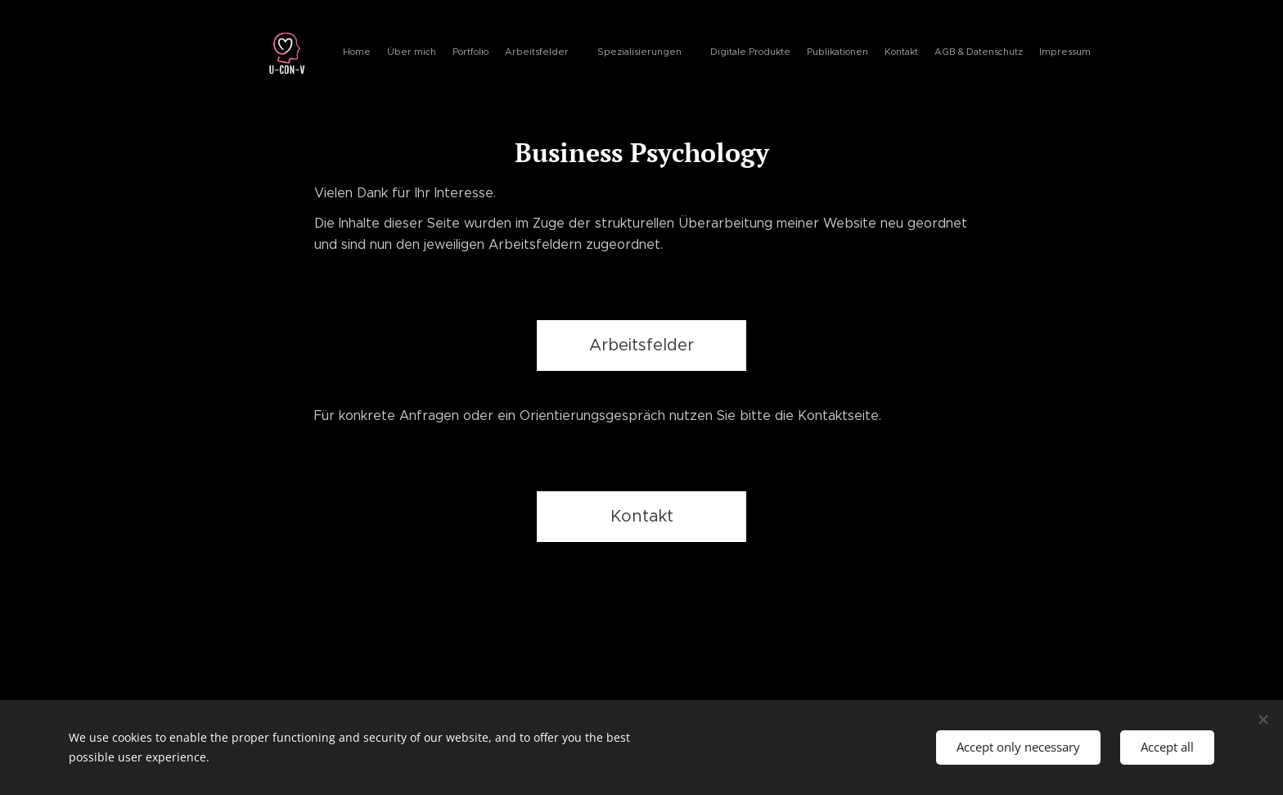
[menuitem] (848, 53)
